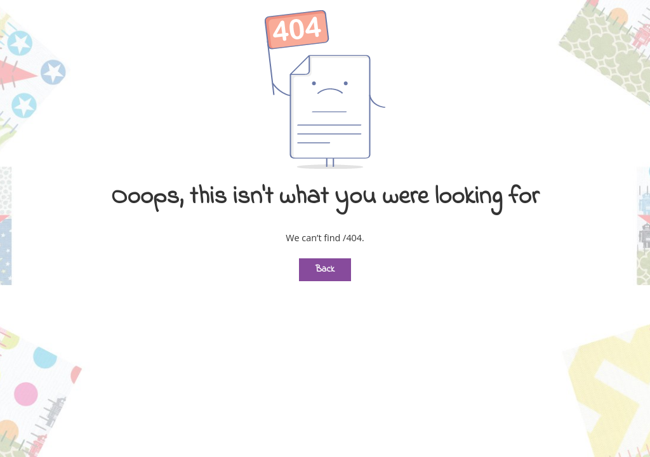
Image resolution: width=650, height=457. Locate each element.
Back (325, 269)
